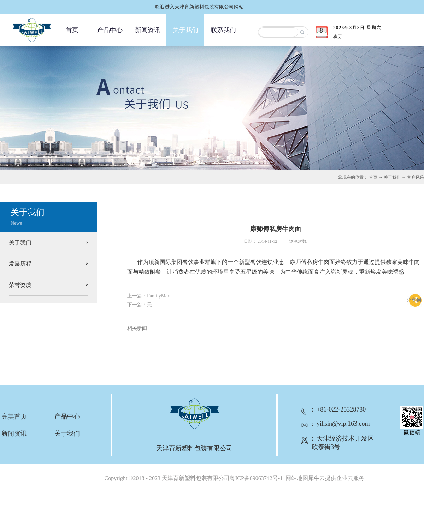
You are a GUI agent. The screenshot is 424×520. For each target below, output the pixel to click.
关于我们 (392, 177)
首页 (72, 30)
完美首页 (14, 416)
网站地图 (295, 478)
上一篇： (149, 296)
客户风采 (415, 177)
